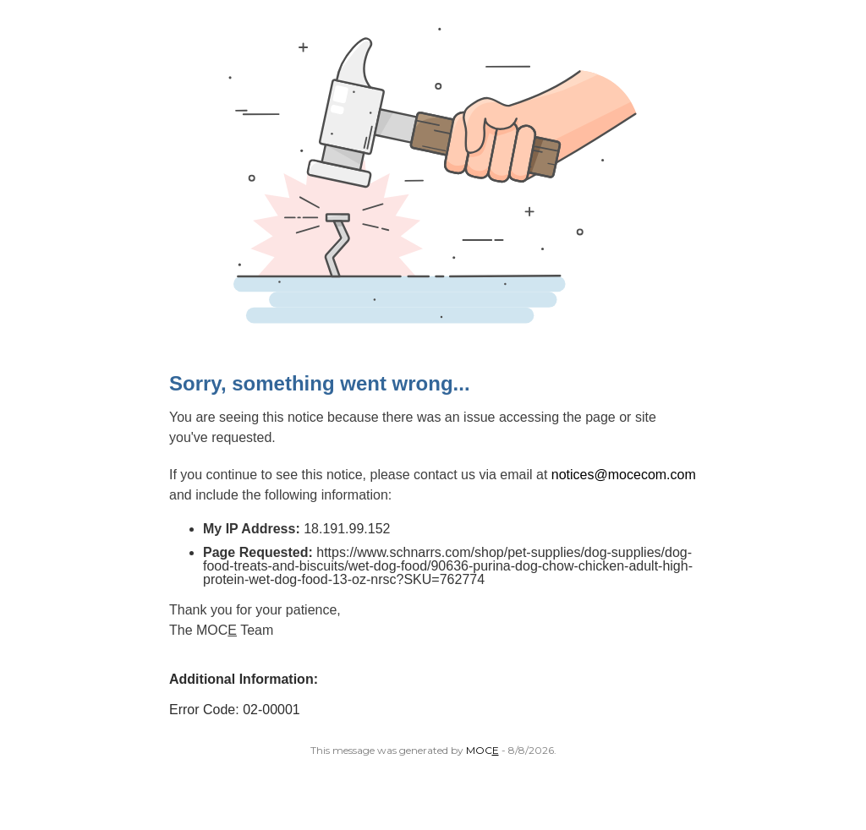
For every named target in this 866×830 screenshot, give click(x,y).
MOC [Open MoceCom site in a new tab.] (482, 750)
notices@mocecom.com (623, 474)
